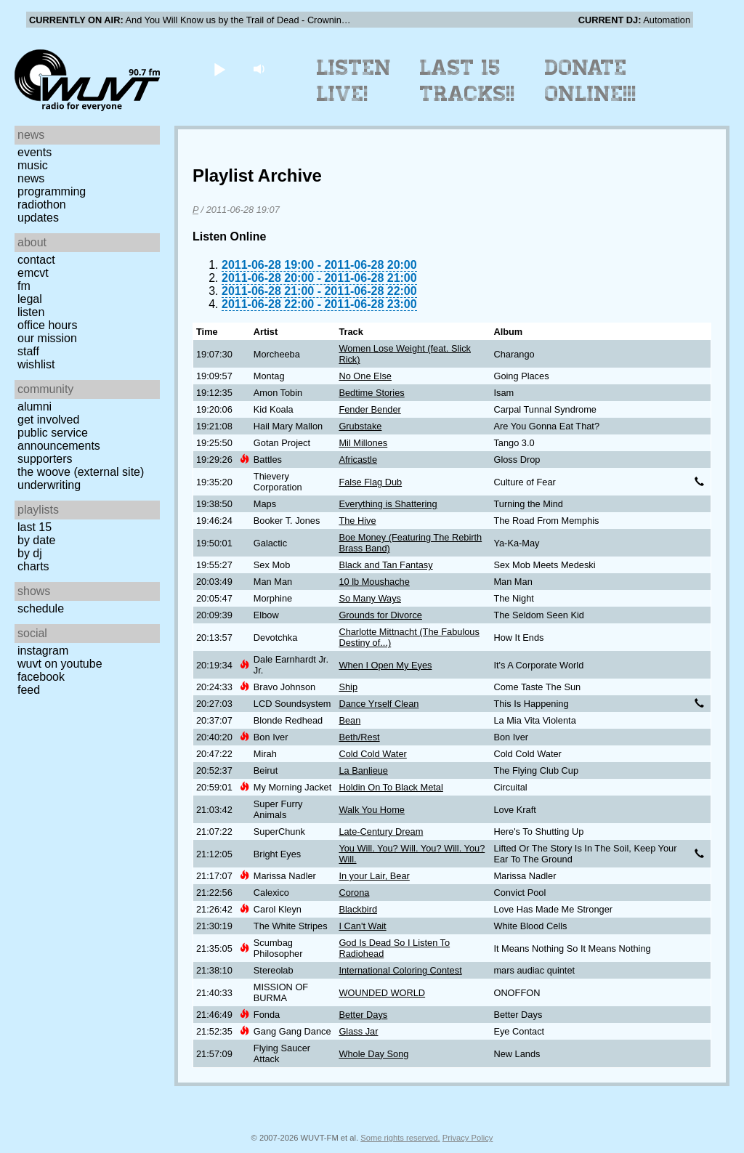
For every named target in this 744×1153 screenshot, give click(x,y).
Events (34, 152)
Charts (33, 566)
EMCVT (33, 273)
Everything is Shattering (388, 503)
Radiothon (41, 204)
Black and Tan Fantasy (385, 564)
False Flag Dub (370, 482)
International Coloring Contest (400, 970)
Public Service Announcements (58, 439)
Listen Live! (354, 80)
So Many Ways (370, 598)
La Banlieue (363, 770)
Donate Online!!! (590, 80)
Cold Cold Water (372, 753)
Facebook (41, 677)
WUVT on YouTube (59, 664)
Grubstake (360, 426)
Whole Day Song (373, 1053)
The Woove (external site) (80, 472)
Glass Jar (358, 1031)
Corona (354, 892)
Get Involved (48, 419)
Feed (28, 690)
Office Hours (47, 325)
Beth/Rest (359, 737)
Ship (348, 686)
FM (24, 286)
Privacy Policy (467, 1137)
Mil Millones (363, 442)
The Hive (357, 520)
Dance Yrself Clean (378, 703)
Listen (30, 312)
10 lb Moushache (374, 581)
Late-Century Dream (381, 831)
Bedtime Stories (371, 392)
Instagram (42, 650)
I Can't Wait (362, 926)
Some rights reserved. (400, 1137)
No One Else (365, 376)
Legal (29, 299)
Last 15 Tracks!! (467, 80)
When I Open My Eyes (385, 665)
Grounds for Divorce (380, 615)
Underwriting (49, 485)
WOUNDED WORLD (382, 992)
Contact (36, 260)
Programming (51, 191)
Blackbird (358, 909)
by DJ (29, 553)
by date (36, 540)
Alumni (34, 406)
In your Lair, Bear (374, 875)
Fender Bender (369, 409)
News (30, 178)
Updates (38, 217)
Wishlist (36, 364)
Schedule (40, 608)
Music (32, 165)
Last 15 (34, 527)
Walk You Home (372, 809)
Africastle (358, 459)
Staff (28, 351)
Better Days (363, 1014)
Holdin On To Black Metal (390, 787)
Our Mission (47, 338)
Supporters (45, 459)
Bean (349, 720)
